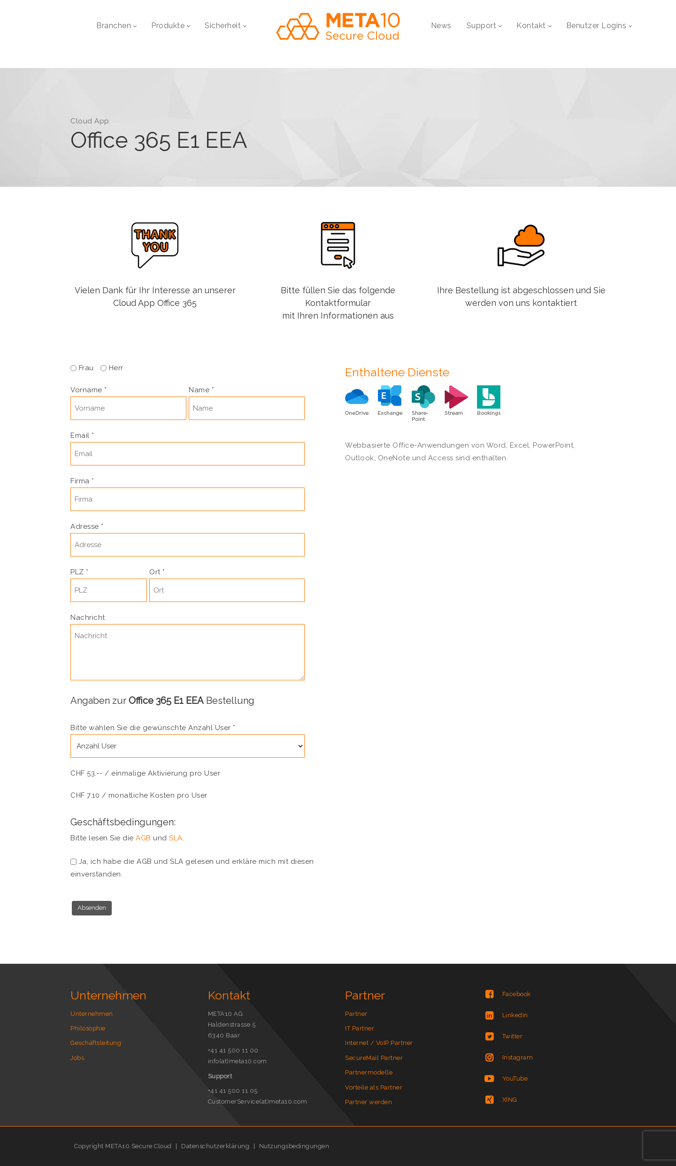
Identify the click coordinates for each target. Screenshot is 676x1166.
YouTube (515, 1078)
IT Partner (359, 1028)
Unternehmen (91, 1013)
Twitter (512, 1036)
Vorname (88, 390)
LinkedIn (515, 1015)
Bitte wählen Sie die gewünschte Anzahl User (153, 728)
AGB (143, 838)
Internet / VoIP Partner (379, 1042)
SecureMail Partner (374, 1057)
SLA (176, 838)
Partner (356, 1013)
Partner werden (368, 1101)
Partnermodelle (368, 1072)
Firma (82, 481)
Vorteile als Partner (373, 1087)
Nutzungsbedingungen (294, 1146)
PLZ (79, 572)
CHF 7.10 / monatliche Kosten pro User (138, 795)
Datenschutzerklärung (215, 1146)
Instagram (517, 1057)
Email (82, 435)
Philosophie (88, 1028)
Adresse (87, 526)
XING (509, 1099)
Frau (87, 368)
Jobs (77, 1057)
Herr (116, 368)
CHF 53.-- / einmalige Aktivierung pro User (145, 773)
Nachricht (87, 617)
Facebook (516, 994)
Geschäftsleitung (95, 1042)
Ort (157, 572)
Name (201, 390)
